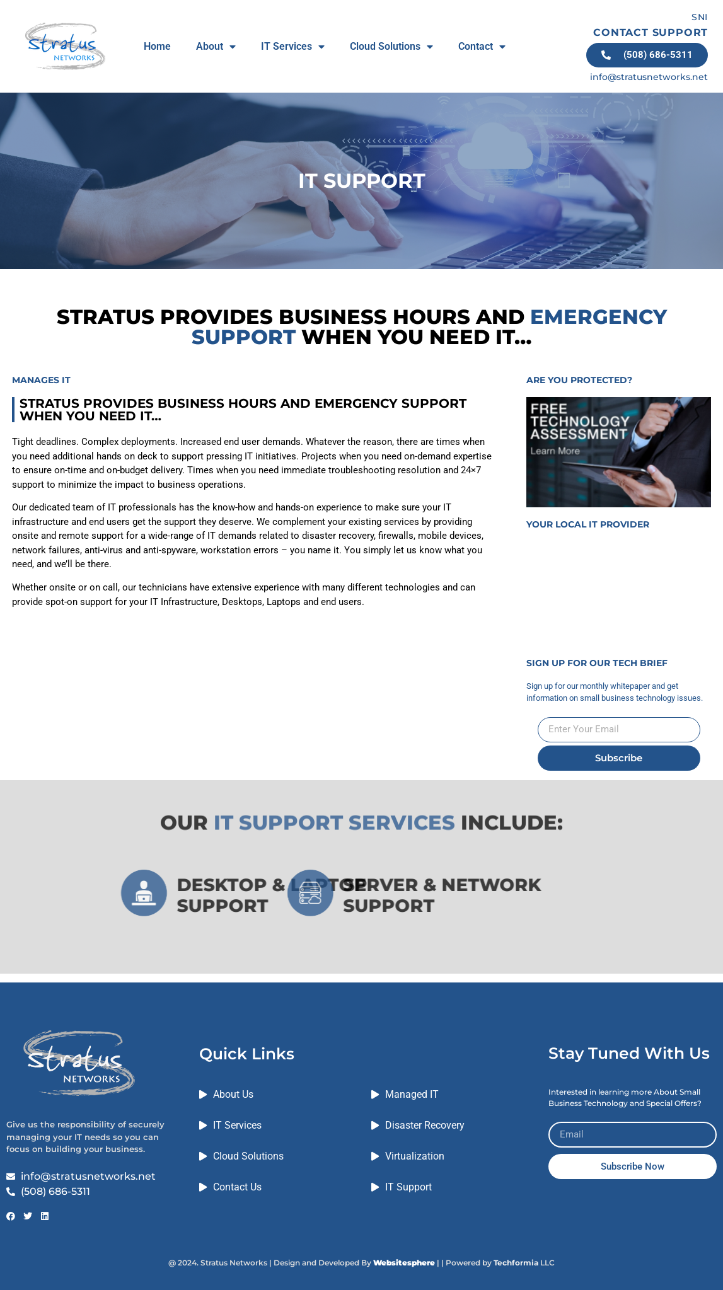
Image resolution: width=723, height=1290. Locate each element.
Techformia (516, 1262)
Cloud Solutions (391, 46)
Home (157, 46)
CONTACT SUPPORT (650, 32)
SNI (699, 17)
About (216, 46)
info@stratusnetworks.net (649, 77)
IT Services (293, 46)
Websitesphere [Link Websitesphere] (404, 1262)
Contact (482, 46)
